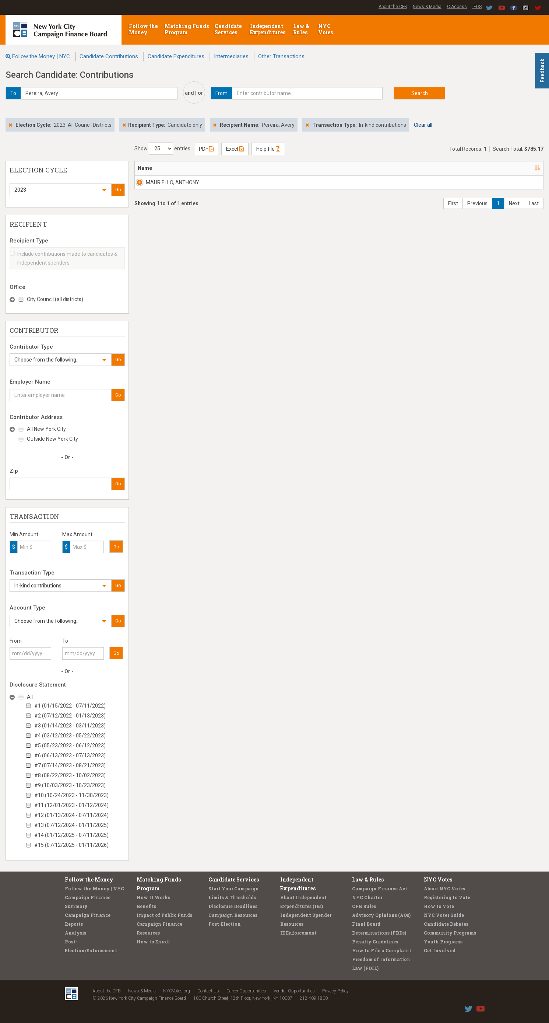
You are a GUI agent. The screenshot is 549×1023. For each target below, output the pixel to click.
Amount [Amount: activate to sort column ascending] (468, 168)
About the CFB (393, 6)
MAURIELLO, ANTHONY (164, 182)
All (30, 697)
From (16, 641)
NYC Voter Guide (444, 915)
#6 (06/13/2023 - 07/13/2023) (70, 755)
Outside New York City (52, 439)
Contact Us (208, 991)
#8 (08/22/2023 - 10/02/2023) (70, 775)
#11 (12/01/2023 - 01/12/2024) (71, 805)
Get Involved (439, 950)
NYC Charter (367, 897)
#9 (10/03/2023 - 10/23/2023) (70, 785)
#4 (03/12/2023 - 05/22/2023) (70, 736)
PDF (206, 149)
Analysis (75, 933)
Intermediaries (231, 56)
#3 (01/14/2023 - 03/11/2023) (70, 726)
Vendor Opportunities (294, 991)
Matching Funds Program (187, 29)
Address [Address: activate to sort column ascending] (208, 168)
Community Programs (450, 933)
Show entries (162, 148)
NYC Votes (326, 29)
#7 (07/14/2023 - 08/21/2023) (70, 765)
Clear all (423, 125)
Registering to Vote (447, 897)
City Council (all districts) (55, 299)
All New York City (46, 429)
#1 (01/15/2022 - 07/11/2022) (70, 706)
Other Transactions (281, 56)
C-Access (457, 6)
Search (419, 93)
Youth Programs (443, 942)
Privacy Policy (335, 991)
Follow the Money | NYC (41, 56)
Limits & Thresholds (232, 897)
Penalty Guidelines (375, 942)
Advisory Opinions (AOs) (381, 915)
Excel (235, 149)
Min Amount (24, 534)
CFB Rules (364, 906)
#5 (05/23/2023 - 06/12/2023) (70, 745)
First (453, 211)
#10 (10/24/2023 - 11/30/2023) (71, 795)
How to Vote (439, 906)
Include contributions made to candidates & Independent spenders (63, 258)
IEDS (477, 6)
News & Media (427, 6)
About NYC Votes (444, 888)
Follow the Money (143, 29)
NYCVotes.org (176, 991)
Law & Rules (301, 29)
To (65, 641)
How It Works (153, 897)
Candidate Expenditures (176, 56)
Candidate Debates (446, 924)
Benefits (146, 906)
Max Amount (77, 534)
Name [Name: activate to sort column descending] (145, 168)
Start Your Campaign (233, 888)
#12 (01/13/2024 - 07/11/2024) (71, 815)
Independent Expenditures (268, 29)
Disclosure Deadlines (232, 906)
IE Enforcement (298, 933)
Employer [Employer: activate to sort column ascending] (341, 168)
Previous (477, 211)
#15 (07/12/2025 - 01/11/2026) (71, 845)
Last (534, 211)
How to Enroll (153, 942)
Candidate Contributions (109, 56)
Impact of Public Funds (164, 915)
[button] (60, 190)
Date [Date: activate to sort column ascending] (429, 168)
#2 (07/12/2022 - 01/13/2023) (70, 716)
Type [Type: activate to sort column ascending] (498, 168)
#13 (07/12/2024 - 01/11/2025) (71, 825)
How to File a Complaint (381, 950)
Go (118, 189)
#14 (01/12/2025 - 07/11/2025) (71, 835)
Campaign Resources (232, 915)
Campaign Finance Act (379, 888)
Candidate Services (228, 29)
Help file (268, 149)
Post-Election (224, 924)
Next (514, 211)
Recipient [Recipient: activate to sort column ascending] (274, 168)
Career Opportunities (246, 991)
